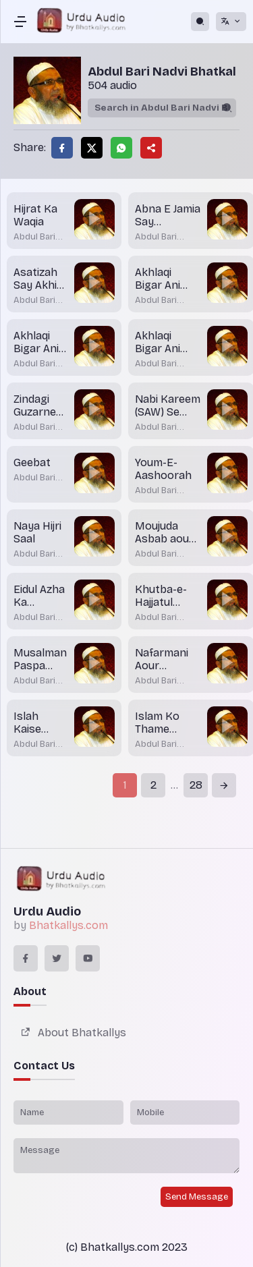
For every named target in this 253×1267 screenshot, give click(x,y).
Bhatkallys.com (68, 925)
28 (196, 785)
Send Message (196, 1196)
